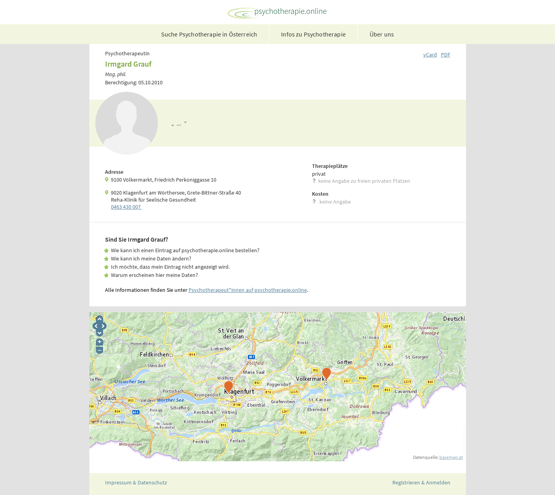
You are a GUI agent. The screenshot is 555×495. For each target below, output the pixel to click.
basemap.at (451, 457)
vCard (430, 54)
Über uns (382, 34)
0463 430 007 (126, 206)
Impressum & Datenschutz (136, 482)
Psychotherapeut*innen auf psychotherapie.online (248, 289)
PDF (445, 54)
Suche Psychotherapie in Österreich (209, 34)
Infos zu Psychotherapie (313, 34)
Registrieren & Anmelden (421, 482)
